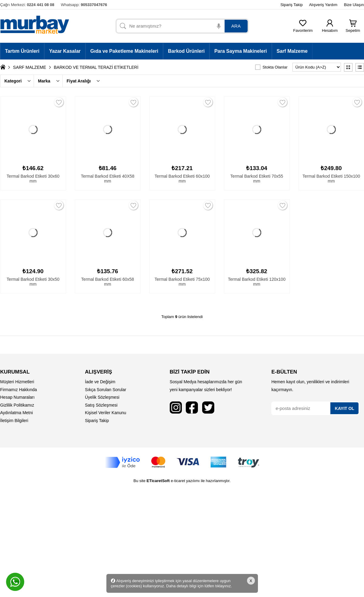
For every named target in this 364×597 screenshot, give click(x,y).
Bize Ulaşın (354, 4)
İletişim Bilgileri (14, 420)
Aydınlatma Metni (16, 412)
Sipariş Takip (291, 4)
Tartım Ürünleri (22, 51)
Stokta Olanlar (274, 67)
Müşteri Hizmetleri (17, 381)
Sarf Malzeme (292, 51)
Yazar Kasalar (65, 51)
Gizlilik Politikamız (17, 405)
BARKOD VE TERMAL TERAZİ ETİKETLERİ (96, 67)
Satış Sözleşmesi (101, 405)
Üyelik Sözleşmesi (102, 397)
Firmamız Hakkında (18, 389)
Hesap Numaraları (17, 397)
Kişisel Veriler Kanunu (105, 412)
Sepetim (353, 29)
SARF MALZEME (29, 67)
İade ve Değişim (100, 381)
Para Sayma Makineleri (240, 51)
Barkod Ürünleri (186, 51)
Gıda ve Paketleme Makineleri (124, 51)
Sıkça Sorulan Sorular (105, 389)
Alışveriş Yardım (323, 4)
